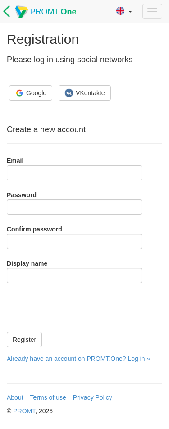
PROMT (24, 411)
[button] (124, 11)
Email (15, 160)
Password (22, 194)
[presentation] (75, 307)
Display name (27, 263)
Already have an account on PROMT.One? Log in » (78, 358)
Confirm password (34, 229)
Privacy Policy (92, 397)
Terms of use (48, 397)
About (15, 397)
